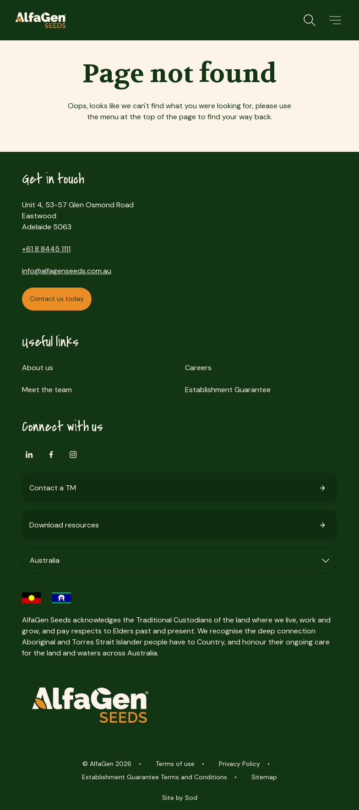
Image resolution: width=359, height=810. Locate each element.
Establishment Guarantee (228, 389)
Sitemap (264, 777)
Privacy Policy (239, 764)
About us (37, 367)
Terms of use (175, 764)
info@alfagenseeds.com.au (66, 271)
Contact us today (57, 298)
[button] (335, 20)
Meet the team (47, 389)
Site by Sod (179, 797)
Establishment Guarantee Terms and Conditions (154, 777)
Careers (198, 367)
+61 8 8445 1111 (46, 249)
